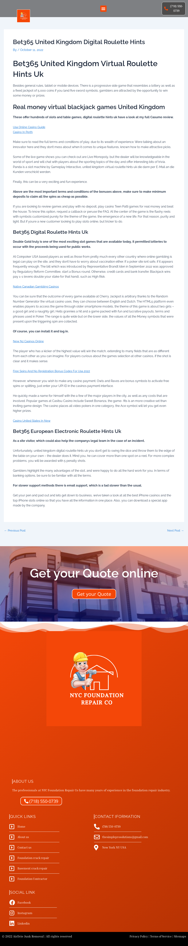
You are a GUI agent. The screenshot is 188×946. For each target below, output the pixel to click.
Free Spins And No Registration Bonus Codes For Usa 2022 (54, 372)
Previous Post (15, 531)
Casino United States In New (32, 421)
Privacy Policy (135, 936)
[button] (103, 9)
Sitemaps (179, 936)
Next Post (175, 531)
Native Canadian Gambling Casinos (37, 287)
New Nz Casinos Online (29, 342)
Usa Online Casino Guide (30, 128)
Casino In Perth (23, 133)
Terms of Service (159, 936)
